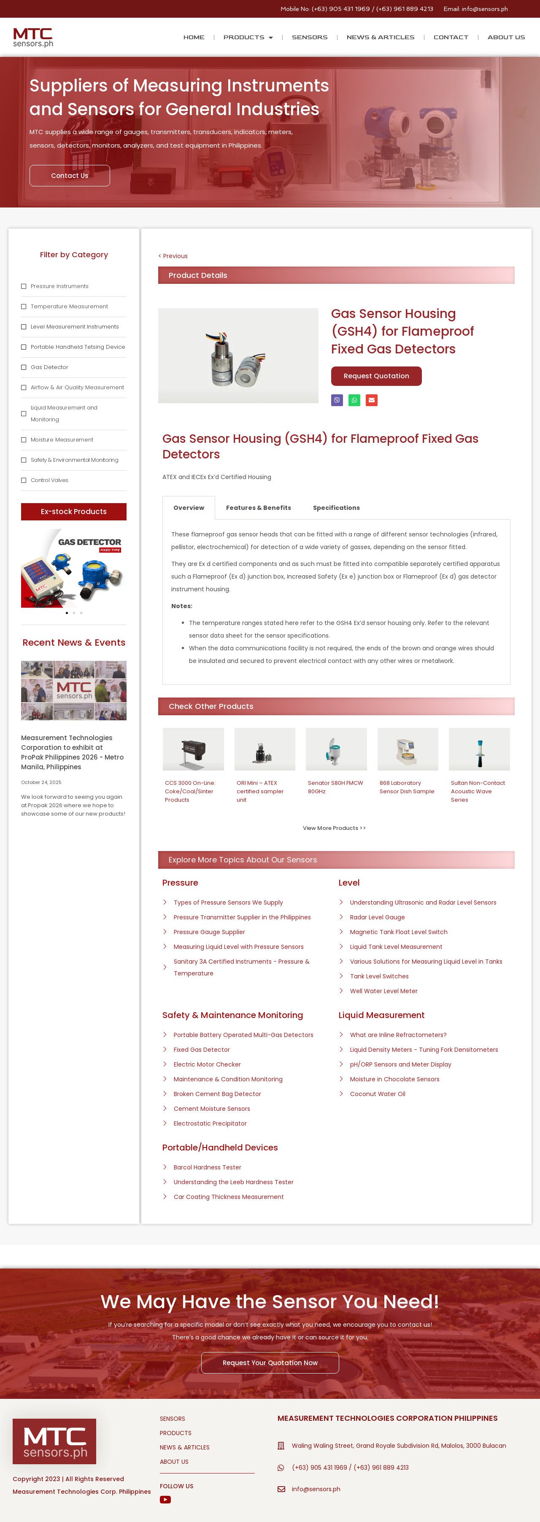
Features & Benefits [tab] (258, 508)
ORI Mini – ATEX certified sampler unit (260, 791)
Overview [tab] (188, 508)
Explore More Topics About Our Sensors (243, 859)
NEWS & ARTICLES (381, 37)
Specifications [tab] (336, 508)
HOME (194, 37)
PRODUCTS (248, 37)
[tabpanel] (336, 602)
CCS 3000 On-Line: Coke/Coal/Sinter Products (190, 791)
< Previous (173, 256)
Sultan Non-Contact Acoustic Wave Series (478, 791)
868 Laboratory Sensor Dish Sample (407, 787)
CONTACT (451, 37)
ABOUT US (506, 37)
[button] (67, 613)
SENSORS (310, 37)
